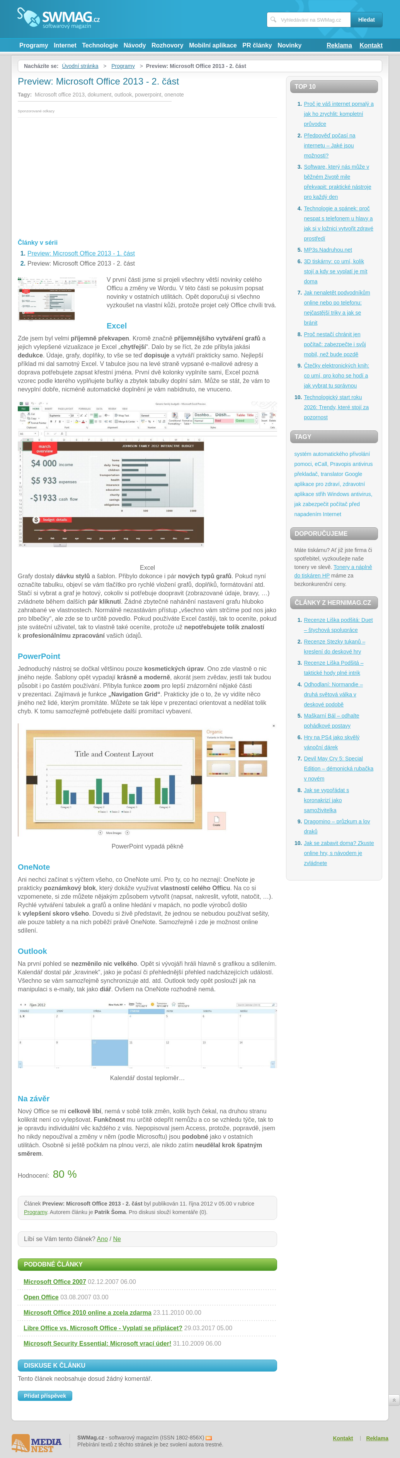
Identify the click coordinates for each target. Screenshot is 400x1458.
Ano (102, 1239)
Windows (338, 494)
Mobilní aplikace (213, 45)
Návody (135, 45)
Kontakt (371, 45)
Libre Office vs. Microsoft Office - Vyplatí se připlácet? (103, 1328)
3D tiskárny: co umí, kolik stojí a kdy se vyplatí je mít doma (335, 271)
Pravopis (340, 464)
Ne (117, 1239)
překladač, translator (318, 474)
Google (353, 474)
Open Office (41, 1297)
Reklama (339, 45)
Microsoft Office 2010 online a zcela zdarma (87, 1312)
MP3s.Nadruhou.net (328, 250)
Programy (33, 45)
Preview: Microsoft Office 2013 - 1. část (81, 253)
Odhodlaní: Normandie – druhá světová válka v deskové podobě (333, 694)
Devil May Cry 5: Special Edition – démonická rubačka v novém (338, 768)
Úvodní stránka (80, 66)
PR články (257, 45)
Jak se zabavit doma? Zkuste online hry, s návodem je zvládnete (339, 853)
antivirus (362, 464)
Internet (65, 45)
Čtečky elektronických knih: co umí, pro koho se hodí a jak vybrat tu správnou (336, 375)
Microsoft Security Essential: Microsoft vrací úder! (97, 1343)
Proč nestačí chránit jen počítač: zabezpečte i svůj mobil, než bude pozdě (335, 344)
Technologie (100, 45)
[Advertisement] (147, 176)
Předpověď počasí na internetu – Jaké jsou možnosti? (329, 145)
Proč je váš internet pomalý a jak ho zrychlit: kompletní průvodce (339, 114)
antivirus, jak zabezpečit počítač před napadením (333, 504)
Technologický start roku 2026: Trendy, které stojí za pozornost (336, 407)
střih (321, 494)
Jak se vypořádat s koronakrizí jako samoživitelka (326, 800)
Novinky (289, 45)
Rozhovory (167, 45)
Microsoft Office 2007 (55, 1282)
